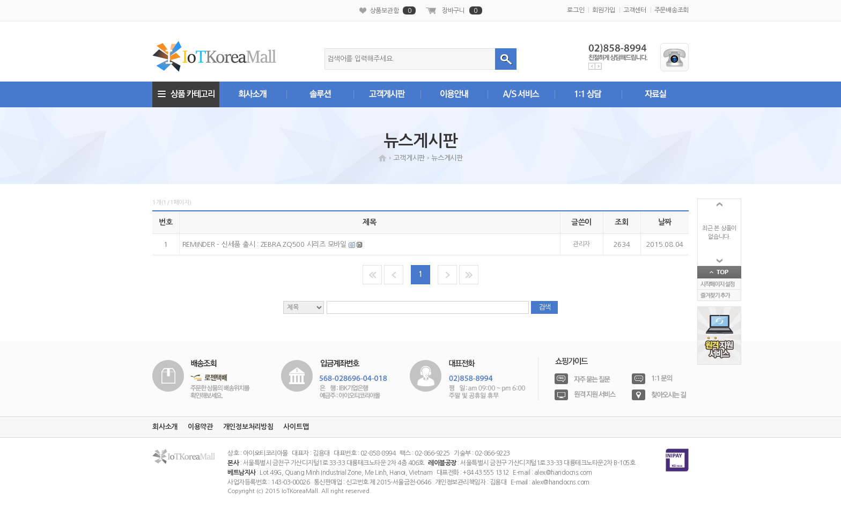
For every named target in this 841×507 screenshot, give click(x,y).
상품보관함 (393, 10)
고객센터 (634, 10)
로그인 (575, 10)
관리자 (581, 244)
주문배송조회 (671, 10)
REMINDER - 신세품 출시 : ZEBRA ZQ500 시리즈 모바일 (265, 244)
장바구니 (462, 10)
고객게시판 (409, 158)
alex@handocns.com (563, 472)
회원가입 (603, 10)
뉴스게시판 (447, 158)
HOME (382, 158)
